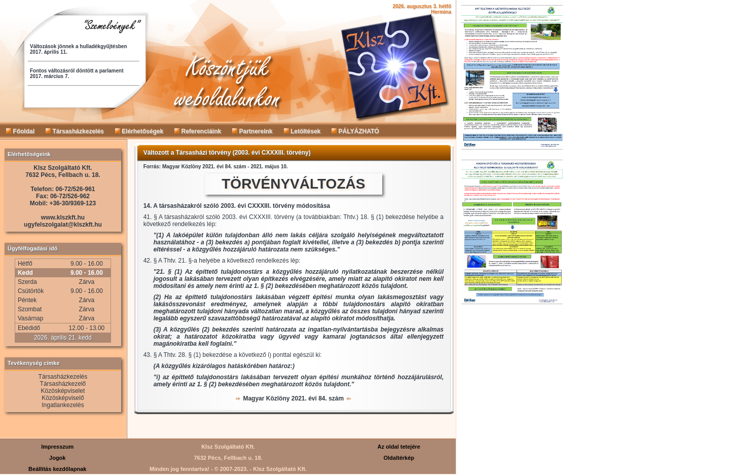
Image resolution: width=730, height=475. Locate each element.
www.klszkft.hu (63, 217)
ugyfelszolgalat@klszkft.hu (63, 224)
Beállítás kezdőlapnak (57, 469)
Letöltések (302, 131)
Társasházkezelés (75, 131)
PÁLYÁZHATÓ (355, 131)
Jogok (57, 458)
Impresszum (57, 447)
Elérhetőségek (139, 131)
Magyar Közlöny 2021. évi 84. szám (293, 398)
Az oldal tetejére (399, 447)
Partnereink (252, 131)
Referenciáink (197, 131)
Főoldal (20, 131)
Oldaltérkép (398, 458)
